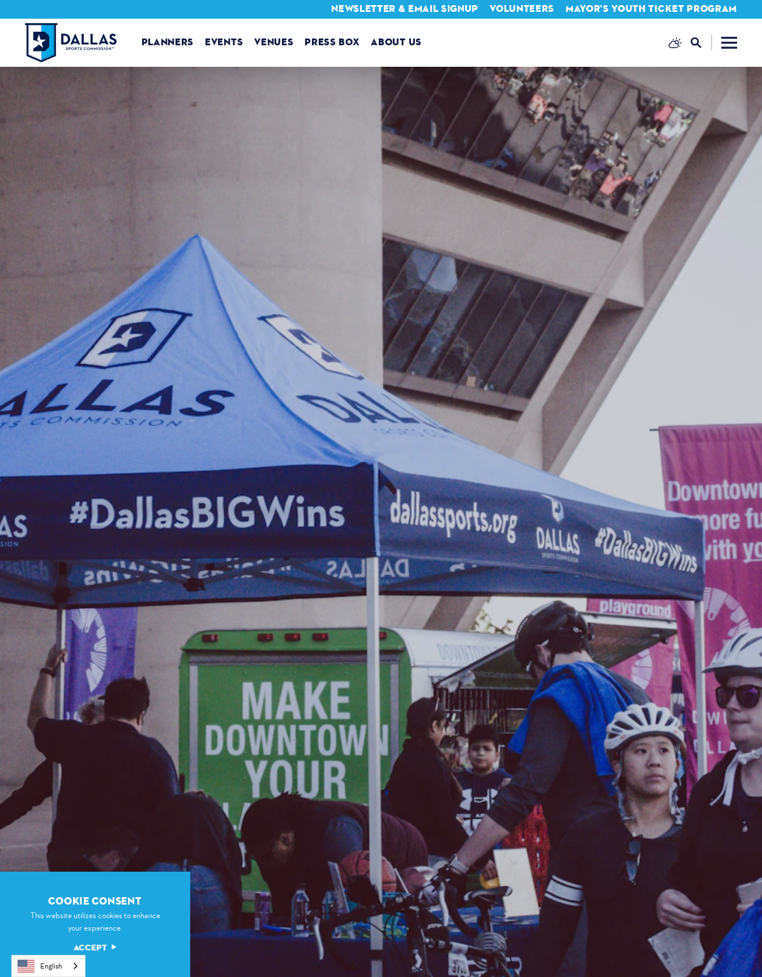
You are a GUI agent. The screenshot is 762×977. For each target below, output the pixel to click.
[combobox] (48, 966)
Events (224, 42)
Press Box (332, 42)
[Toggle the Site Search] (701, 42)
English (40, 966)
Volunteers (522, 9)
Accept (95, 948)
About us (396, 42)
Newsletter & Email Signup (404, 9)
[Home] (71, 42)
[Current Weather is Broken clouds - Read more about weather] (675, 42)
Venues (273, 42)
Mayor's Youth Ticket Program (651, 9)
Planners (168, 42)
